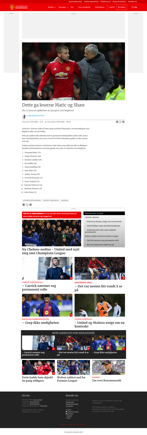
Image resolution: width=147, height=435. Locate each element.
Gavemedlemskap (75, 1)
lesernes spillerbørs (32, 200)
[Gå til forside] (18, 7)
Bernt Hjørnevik (34, 402)
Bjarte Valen (43, 406)
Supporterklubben (119, 1)
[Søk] (132, 7)
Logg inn (112, 7)
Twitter (69, 409)
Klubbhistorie (106, 1)
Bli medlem (121, 7)
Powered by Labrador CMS (73, 432)
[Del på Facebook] (117, 121)
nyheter (64, 200)
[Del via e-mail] (123, 121)
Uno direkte (69, 406)
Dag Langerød (37, 400)
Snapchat (69, 415)
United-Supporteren (91, 1)
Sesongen (62, 7)
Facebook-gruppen (73, 411)
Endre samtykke (81, 425)
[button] (121, 343)
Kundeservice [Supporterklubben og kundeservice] (70, 402)
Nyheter (51, 7)
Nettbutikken (100, 7)
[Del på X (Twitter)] (120, 121)
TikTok (69, 418)
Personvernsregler (67, 425)
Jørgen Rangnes (35, 404)
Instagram (70, 413)
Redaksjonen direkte (72, 404)
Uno (72, 7)
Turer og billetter (84, 7)
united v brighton (51, 200)
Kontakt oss (132, 1)
